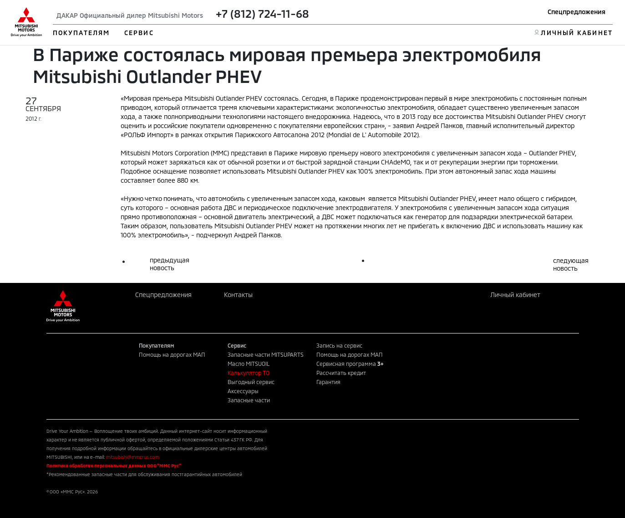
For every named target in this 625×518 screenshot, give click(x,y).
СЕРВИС (139, 32)
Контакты (238, 294)
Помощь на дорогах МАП (172, 354)
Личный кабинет (515, 294)
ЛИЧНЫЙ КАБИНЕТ (576, 32)
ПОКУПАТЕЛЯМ (81, 32)
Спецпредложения (576, 11)
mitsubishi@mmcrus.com (132, 457)
